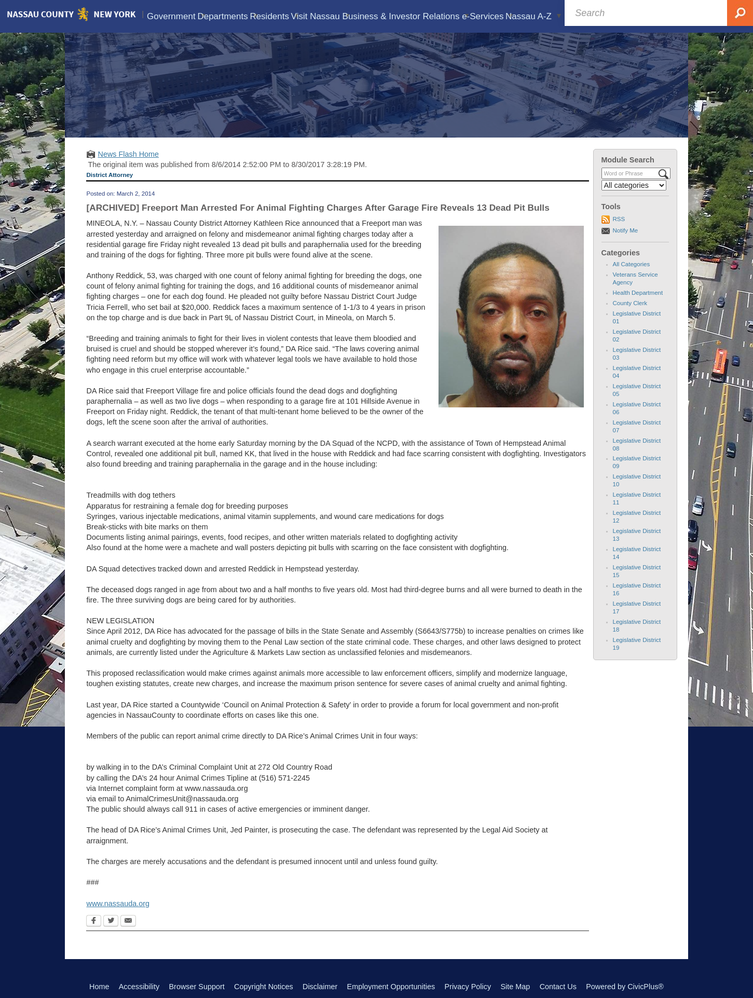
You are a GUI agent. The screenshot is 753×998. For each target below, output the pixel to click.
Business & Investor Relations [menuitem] (406, 16)
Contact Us (558, 986)
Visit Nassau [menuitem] (320, 16)
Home (99, 986)
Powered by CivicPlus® (625, 986)
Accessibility (139, 986)
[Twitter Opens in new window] (110, 921)
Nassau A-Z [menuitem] (533, 16)
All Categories (631, 264)
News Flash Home (128, 154)
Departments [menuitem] (227, 16)
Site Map (515, 986)
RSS (619, 219)
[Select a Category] (634, 185)
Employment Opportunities (391, 986)
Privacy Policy (468, 986)
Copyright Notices (263, 986)
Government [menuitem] (175, 16)
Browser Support (197, 986)
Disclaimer (320, 986)
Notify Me (625, 230)
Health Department (638, 293)
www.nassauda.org (117, 903)
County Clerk (630, 303)
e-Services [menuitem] (487, 16)
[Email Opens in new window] (128, 921)
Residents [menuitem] (274, 16)
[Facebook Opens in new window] (93, 921)
